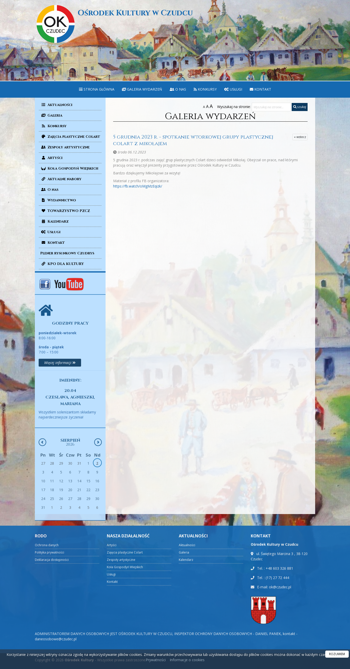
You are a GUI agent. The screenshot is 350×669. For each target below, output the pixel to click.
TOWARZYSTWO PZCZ (65, 210)
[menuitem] (96, 89)
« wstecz (300, 137)
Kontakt (260, 89)
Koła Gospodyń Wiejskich (69, 168)
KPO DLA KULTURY (62, 263)
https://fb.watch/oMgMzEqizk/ (137, 186)
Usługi (233, 89)
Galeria (51, 115)
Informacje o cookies (187, 659)
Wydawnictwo (58, 200)
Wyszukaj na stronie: (234, 106)
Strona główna (96, 89)
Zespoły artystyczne (65, 147)
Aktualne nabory (61, 179)
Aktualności (56, 105)
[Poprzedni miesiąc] (42, 521)
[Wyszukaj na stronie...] (271, 107)
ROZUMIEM (337, 654)
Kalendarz (54, 221)
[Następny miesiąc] (98, 521)
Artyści (51, 157)
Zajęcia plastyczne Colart (70, 136)
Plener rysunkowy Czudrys (67, 253)
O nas (178, 89)
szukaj (299, 106)
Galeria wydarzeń (142, 89)
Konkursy (205, 89)
